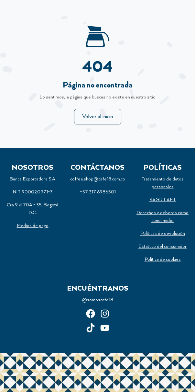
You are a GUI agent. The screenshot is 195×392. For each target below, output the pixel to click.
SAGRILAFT (162, 199)
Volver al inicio (97, 116)
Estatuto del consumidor (162, 246)
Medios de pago (33, 225)
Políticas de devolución (162, 233)
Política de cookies (163, 259)
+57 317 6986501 (98, 192)
